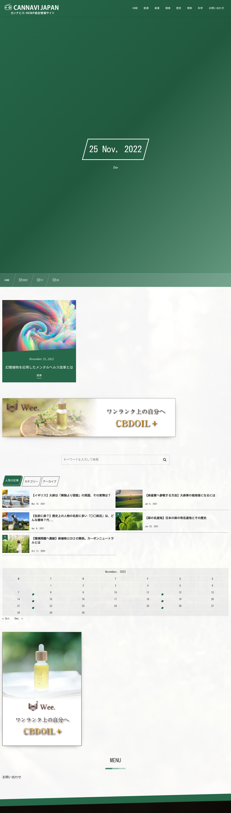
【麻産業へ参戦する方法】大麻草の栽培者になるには (180, 495)
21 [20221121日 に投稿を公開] (18, 606)
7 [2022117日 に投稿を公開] (18, 592)
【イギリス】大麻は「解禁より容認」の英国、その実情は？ (71, 495)
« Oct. (6, 618)
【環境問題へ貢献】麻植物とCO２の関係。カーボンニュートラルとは (73, 540)
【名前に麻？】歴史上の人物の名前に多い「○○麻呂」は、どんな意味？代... (73, 518)
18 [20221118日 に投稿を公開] (148, 599)
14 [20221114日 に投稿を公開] (18, 599)
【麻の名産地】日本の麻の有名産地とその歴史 (175, 518)
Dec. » (19, 618)
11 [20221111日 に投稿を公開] (148, 592)
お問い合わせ (11, 777)
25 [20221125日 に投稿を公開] (148, 606)
